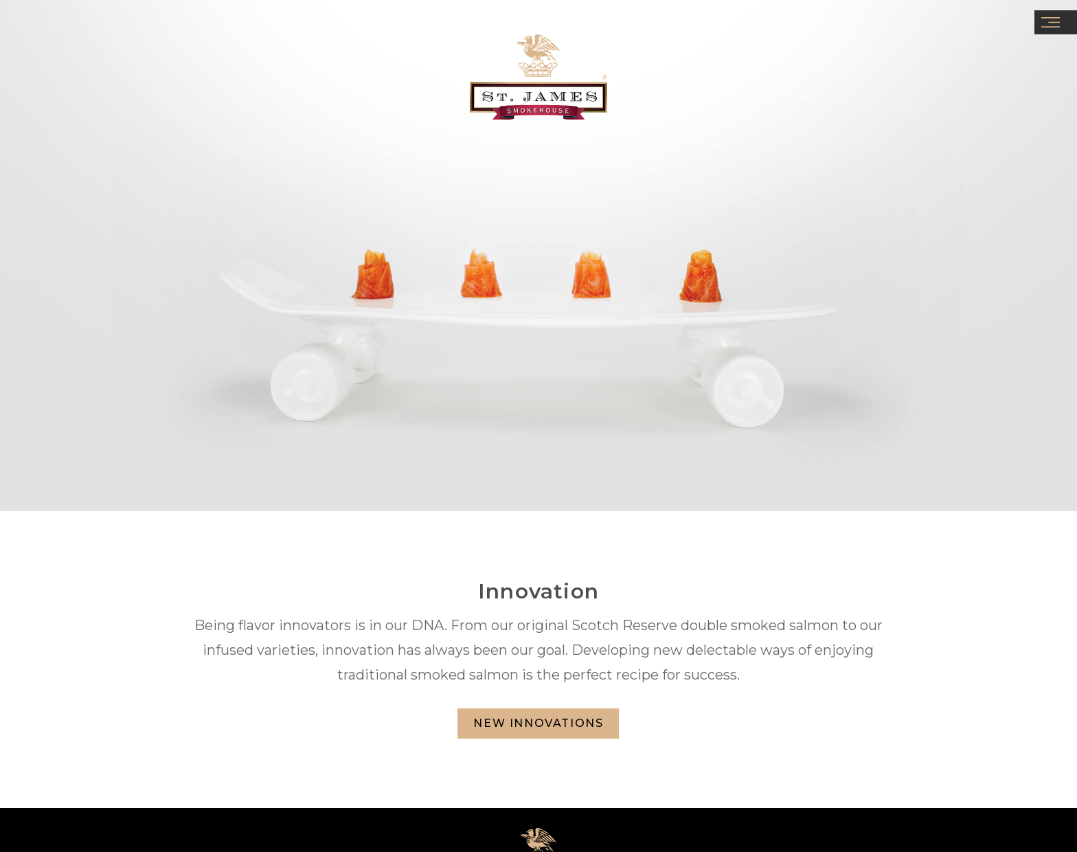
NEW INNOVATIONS (538, 723)
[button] (1055, 22)
